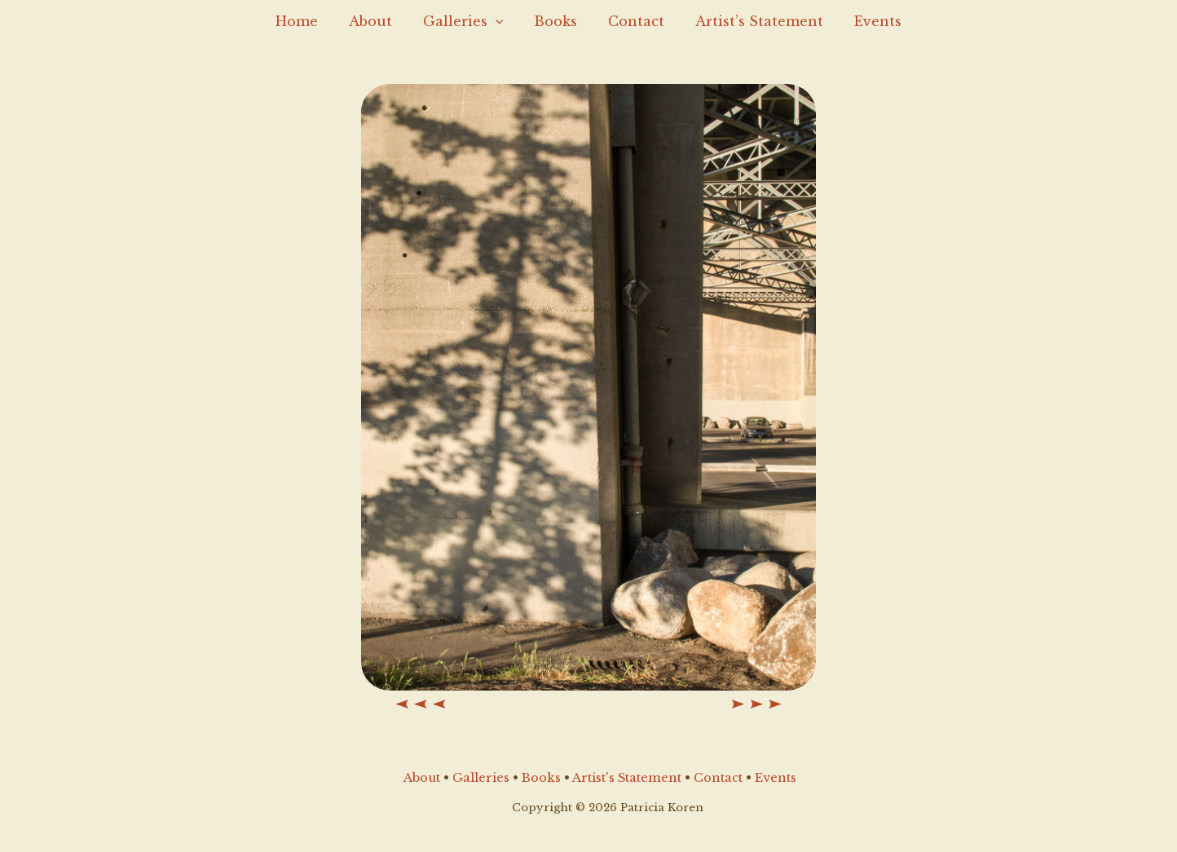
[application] (500, 21)
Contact (631, 21)
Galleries (468, 21)
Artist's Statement (626, 777)
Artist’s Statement (749, 21)
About (380, 21)
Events (863, 21)
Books (555, 21)
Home (311, 21)
